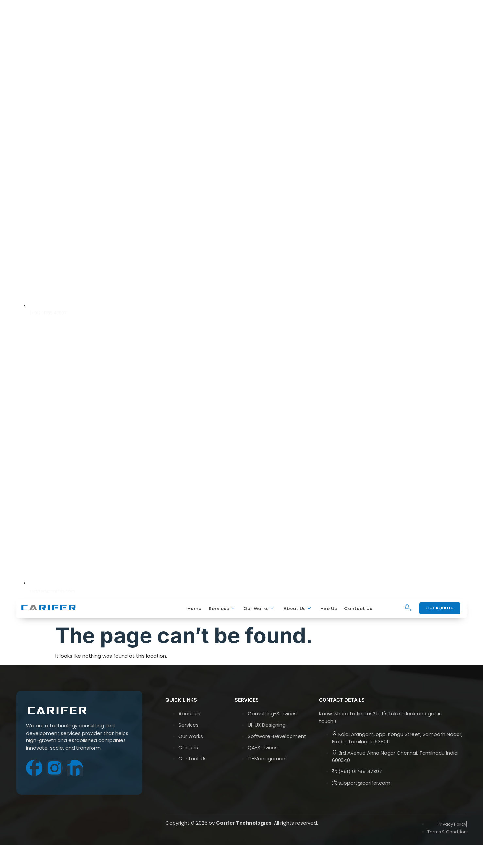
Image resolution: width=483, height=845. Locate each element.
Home (195, 608)
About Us (297, 608)
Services (222, 608)
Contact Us (358, 608)
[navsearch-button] (408, 608)
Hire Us (328, 608)
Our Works (259, 608)
